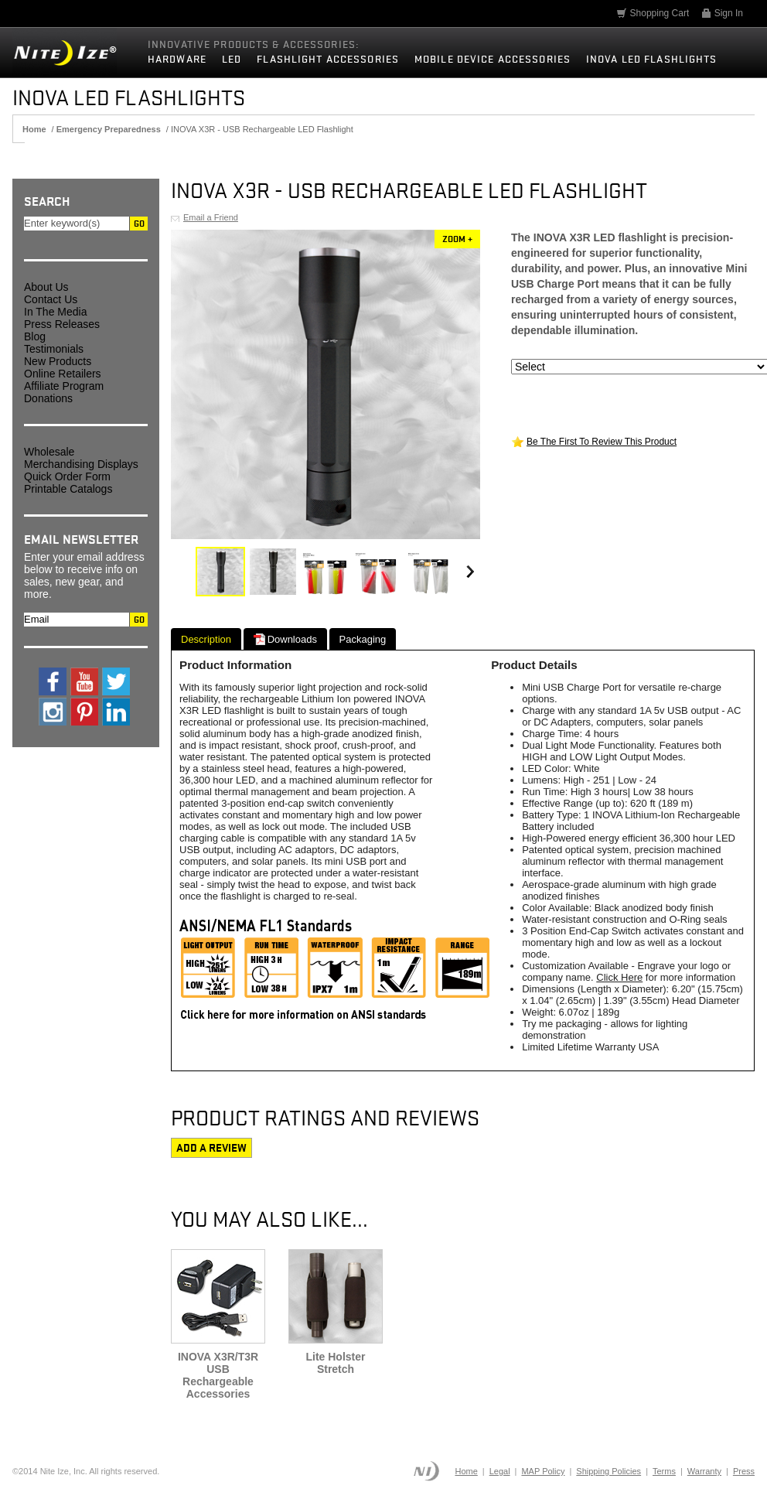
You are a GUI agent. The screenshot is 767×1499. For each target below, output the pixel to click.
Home (466, 1471)
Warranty (704, 1471)
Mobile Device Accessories (492, 59)
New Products (57, 361)
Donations (48, 398)
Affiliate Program (64, 386)
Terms (664, 1471)
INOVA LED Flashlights (652, 59)
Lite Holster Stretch (335, 1362)
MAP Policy (542, 1471)
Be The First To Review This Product (602, 441)
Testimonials (54, 349)
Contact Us (50, 299)
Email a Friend (210, 217)
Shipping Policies (608, 1471)
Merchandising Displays (81, 464)
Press (744, 1471)
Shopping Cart (652, 13)
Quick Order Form (67, 476)
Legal (499, 1471)
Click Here (619, 977)
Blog (35, 336)
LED (231, 59)
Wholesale (49, 452)
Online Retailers (62, 373)
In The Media (55, 312)
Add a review (211, 1148)
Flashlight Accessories (328, 59)
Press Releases (62, 324)
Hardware (177, 59)
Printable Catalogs (68, 489)
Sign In (722, 13)
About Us (46, 287)
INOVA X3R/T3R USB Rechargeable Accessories (218, 1375)
